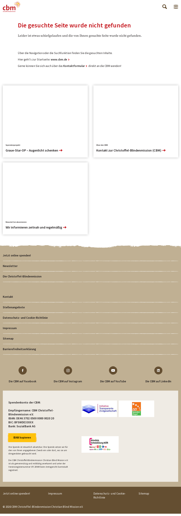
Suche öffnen (164, 7)
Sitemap (8, 341)
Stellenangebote (14, 309)
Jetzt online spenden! (17, 257)
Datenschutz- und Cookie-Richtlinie (26, 319)
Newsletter (10, 267)
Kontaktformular (74, 67)
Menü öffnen (176, 7)
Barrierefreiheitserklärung (19, 351)
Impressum (10, 330)
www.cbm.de (59, 61)
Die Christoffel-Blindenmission (22, 278)
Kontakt (8, 298)
